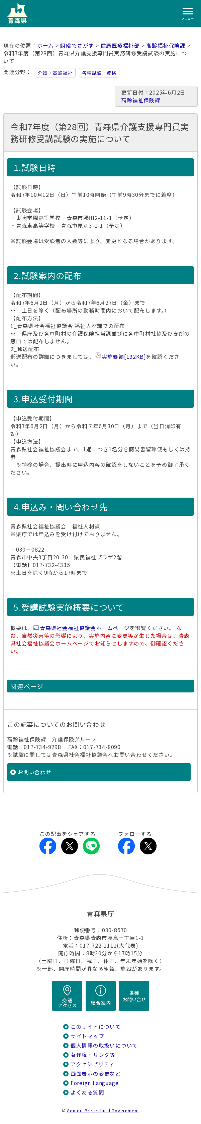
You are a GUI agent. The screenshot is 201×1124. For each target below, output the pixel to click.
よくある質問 (87, 1092)
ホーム (45, 45)
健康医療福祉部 (120, 45)
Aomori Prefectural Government (103, 1110)
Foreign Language (95, 1083)
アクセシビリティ (93, 1064)
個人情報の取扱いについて (104, 1045)
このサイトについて (96, 1026)
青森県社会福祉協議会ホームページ (85, 628)
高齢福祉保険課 (166, 45)
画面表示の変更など (96, 1073)
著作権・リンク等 (93, 1055)
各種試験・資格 (99, 72)
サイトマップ (87, 1036)
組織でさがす (77, 45)
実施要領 (124, 356)
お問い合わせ (35, 772)
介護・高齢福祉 (55, 72)
